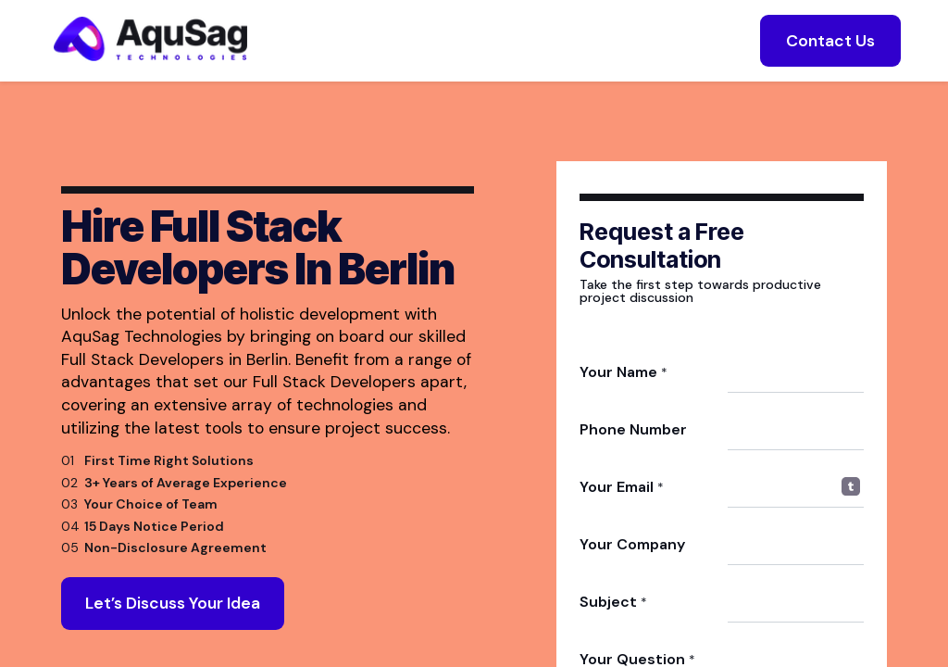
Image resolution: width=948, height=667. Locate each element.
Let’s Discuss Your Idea (172, 611)
